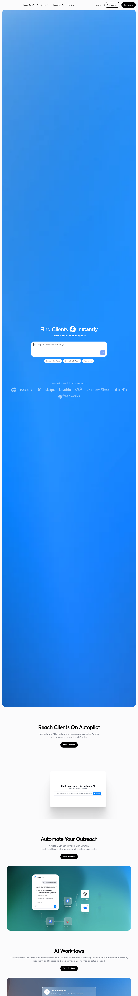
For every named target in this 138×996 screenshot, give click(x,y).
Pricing (71, 5)
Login (98, 5)
